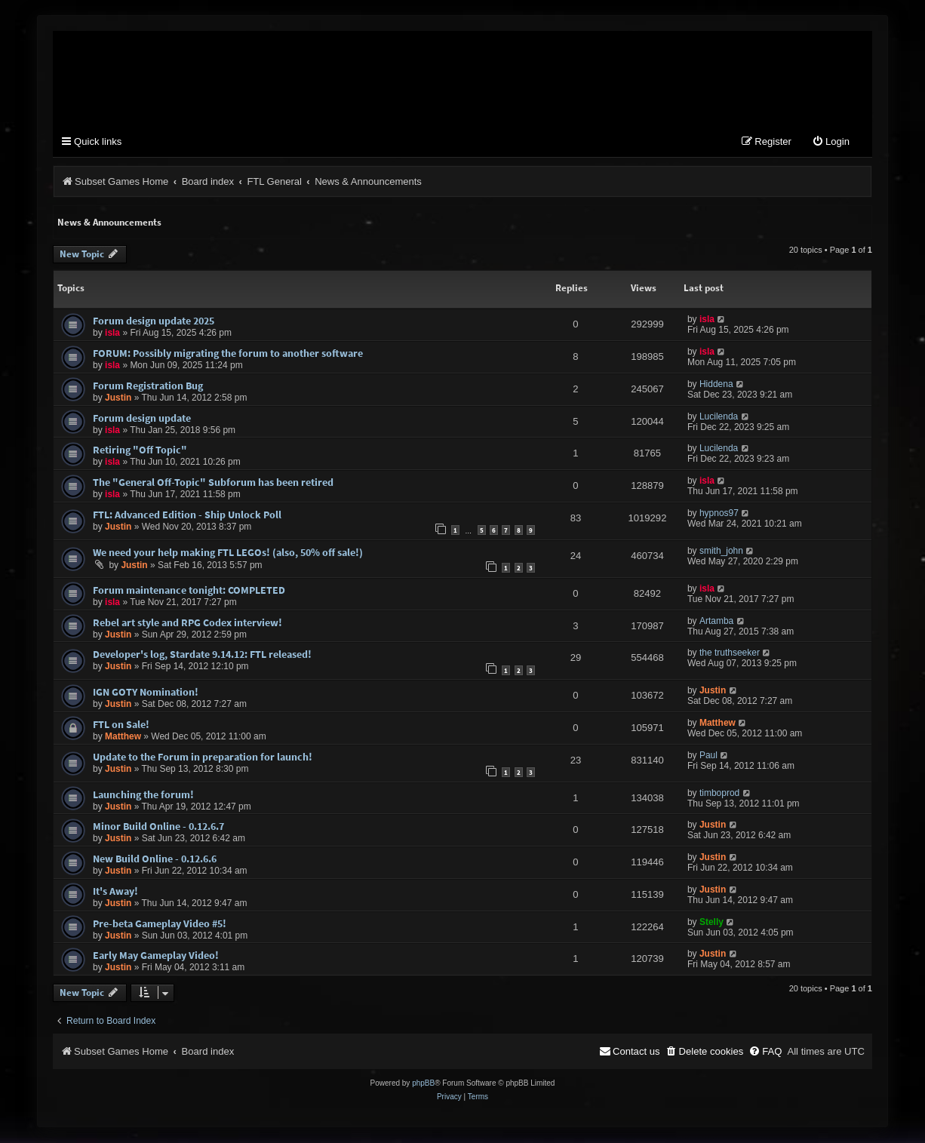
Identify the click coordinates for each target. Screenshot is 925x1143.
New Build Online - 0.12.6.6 (155, 859)
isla (112, 333)
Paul (708, 756)
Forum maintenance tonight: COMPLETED (189, 591)
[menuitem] (831, 143)
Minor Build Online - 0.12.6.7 (158, 827)
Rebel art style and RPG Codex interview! (187, 622)
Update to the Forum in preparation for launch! (202, 757)
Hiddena (716, 384)
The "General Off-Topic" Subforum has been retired (213, 483)
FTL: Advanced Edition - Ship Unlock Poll (187, 515)
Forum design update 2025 (153, 321)
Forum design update (142, 419)
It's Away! (115, 892)
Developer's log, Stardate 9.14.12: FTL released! (202, 655)
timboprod (719, 793)
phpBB (423, 1084)
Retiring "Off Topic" (140, 450)
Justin (118, 398)
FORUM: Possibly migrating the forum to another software (228, 354)
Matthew (123, 737)
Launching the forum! (143, 795)
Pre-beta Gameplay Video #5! (159, 924)
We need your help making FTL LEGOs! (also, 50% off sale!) (228, 553)
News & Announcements (109, 223)
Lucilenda (718, 417)
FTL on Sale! (121, 725)
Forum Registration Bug (148, 386)
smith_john (721, 551)
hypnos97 (719, 514)
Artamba (716, 621)
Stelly (711, 922)
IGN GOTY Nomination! (145, 692)
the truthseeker (729, 653)
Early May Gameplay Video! (156, 956)
